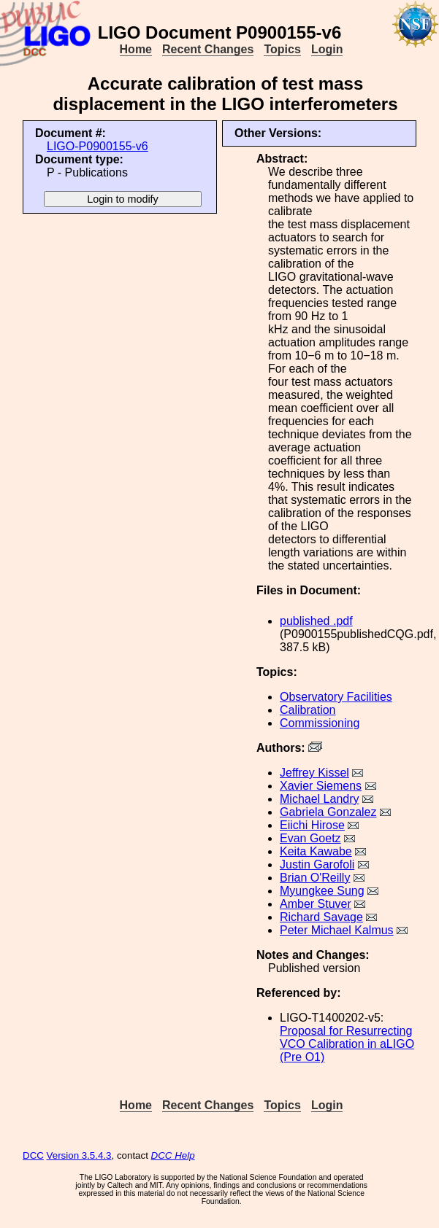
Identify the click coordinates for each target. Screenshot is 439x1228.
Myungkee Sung (322, 891)
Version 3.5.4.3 (79, 1155)
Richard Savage (321, 917)
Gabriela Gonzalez (328, 812)
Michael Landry (319, 799)
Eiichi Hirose (312, 825)
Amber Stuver (315, 904)
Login (327, 49)
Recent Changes (207, 49)
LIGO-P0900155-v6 (97, 146)
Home (136, 49)
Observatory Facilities (336, 697)
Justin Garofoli (317, 864)
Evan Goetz (310, 838)
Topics (282, 49)
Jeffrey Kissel (314, 772)
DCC (33, 1155)
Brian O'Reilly (315, 877)
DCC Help (173, 1155)
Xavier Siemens (321, 786)
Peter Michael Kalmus (337, 930)
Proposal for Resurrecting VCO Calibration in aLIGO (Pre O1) (347, 1044)
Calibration (307, 710)
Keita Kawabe (316, 851)
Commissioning (319, 723)
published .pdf (316, 621)
